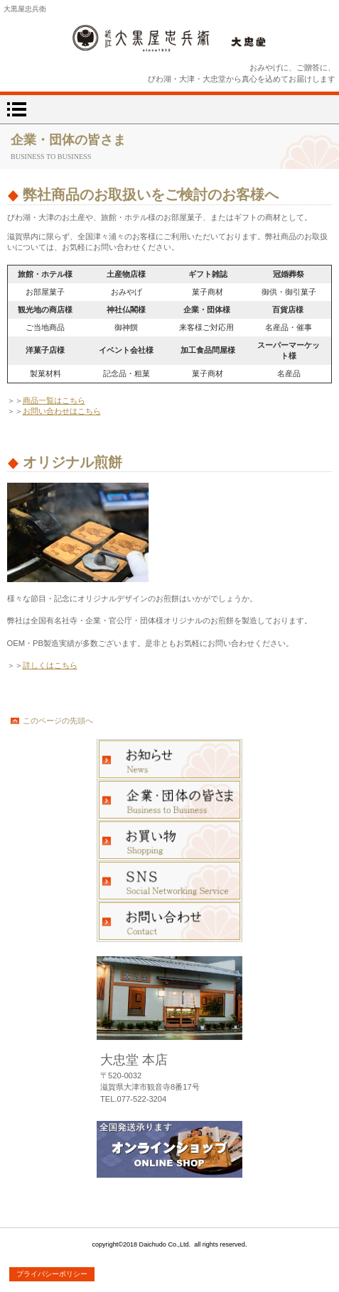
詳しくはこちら (50, 665)
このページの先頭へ (58, 720)
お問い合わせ (169, 921)
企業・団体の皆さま (169, 800)
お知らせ (169, 759)
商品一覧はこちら (54, 400)
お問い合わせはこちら (62, 411)
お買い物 (169, 840)
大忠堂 (169, 38)
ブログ (169, 881)
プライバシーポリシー (51, 1274)
